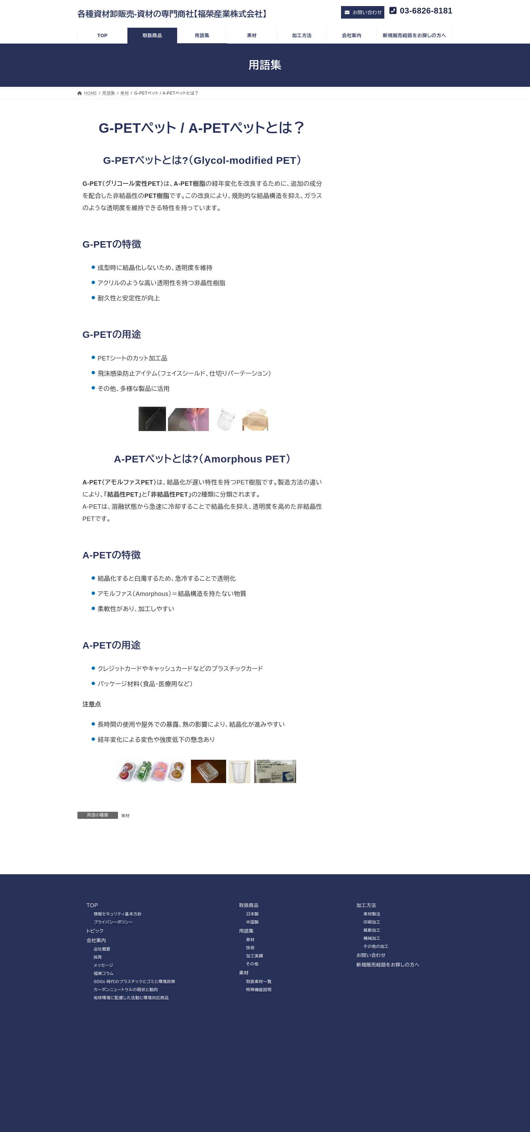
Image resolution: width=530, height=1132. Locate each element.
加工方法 (366, 950)
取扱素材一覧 (258, 1026)
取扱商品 (249, 950)
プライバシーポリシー (113, 967)
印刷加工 (372, 967)
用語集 (246, 976)
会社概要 (102, 994)
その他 (360, 220)
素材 (125, 815)
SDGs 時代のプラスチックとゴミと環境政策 (134, 1026)
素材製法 (372, 959)
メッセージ (103, 1010)
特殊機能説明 (258, 1034)
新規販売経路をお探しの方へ (388, 1009)
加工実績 (363, 207)
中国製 (252, 967)
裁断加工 (372, 975)
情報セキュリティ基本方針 (118, 959)
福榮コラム (104, 1018)
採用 (98, 1002)
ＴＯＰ (92, 950)
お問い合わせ (371, 1000)
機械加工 (372, 983)
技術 (358, 194)
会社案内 (96, 985)
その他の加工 (376, 991)
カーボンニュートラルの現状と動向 (126, 1034)
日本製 (252, 959)
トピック (95, 976)
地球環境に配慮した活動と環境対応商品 (131, 1042)
